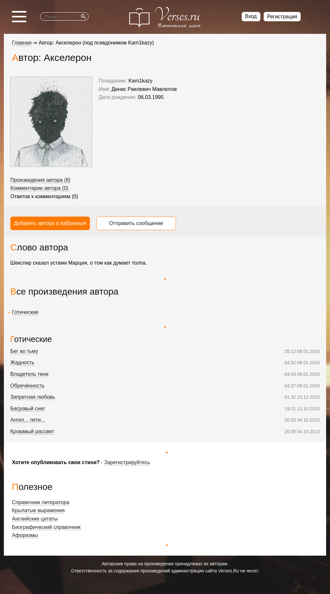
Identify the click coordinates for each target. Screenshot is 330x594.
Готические (25, 312)
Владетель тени (29, 374)
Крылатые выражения (38, 510)
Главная (22, 42)
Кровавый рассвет (32, 431)
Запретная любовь (32, 397)
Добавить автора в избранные (50, 223)
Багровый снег (27, 408)
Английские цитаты (35, 518)
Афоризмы (25, 535)
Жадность (22, 362)
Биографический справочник (46, 527)
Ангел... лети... (27, 420)
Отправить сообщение (136, 223)
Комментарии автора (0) (39, 188)
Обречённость (27, 385)
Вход (251, 16)
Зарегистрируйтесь (127, 462)
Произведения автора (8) (40, 180)
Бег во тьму (24, 351)
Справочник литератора (40, 502)
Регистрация (282, 16)
